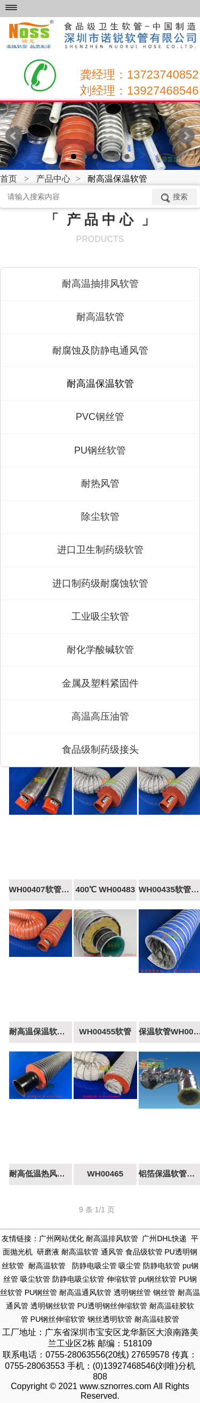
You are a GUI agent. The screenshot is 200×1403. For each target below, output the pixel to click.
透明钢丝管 (132, 1292)
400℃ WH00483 (105, 889)
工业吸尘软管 (100, 616)
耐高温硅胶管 (156, 1319)
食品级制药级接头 (100, 749)
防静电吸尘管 (94, 1265)
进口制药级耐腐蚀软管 (100, 583)
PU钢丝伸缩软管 (57, 1319)
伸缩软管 (122, 1279)
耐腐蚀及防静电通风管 (100, 350)
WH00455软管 (105, 1031)
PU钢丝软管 (100, 450)
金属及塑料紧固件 (100, 683)
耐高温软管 (100, 316)
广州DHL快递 (164, 1238)
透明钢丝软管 (52, 1305)
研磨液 (48, 1252)
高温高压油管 (100, 716)
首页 (8, 178)
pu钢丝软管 (158, 1279)
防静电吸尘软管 (78, 1279)
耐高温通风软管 (85, 1292)
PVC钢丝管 (100, 416)
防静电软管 (161, 1265)
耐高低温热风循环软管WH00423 (40, 1173)
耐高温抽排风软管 (100, 283)
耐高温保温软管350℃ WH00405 (40, 1031)
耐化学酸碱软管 (100, 649)
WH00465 (105, 1173)
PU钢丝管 (41, 1292)
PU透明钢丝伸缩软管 (112, 1305)
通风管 (112, 1252)
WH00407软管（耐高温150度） (40, 889)
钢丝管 (164, 1292)
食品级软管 (144, 1252)
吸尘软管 (35, 1279)
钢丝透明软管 (109, 1319)
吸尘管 (129, 1265)
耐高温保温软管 (100, 383)
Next (186, 135)
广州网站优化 (61, 1238)
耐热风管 (100, 483)
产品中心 (53, 178)
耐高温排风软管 (112, 1238)
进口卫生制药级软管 (100, 549)
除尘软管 (100, 516)
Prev (13, 135)
